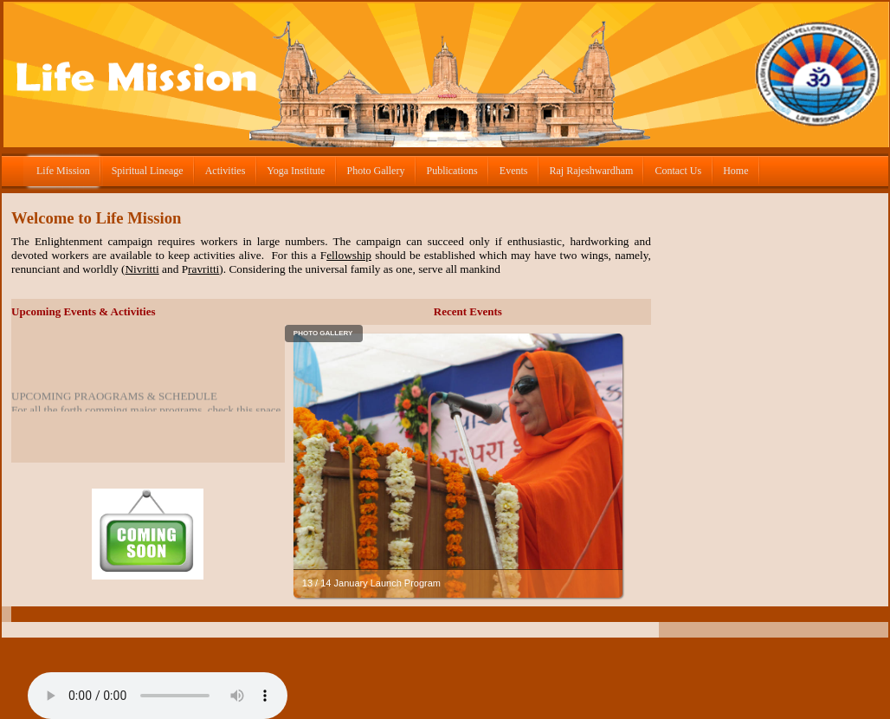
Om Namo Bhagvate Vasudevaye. (157, 695)
